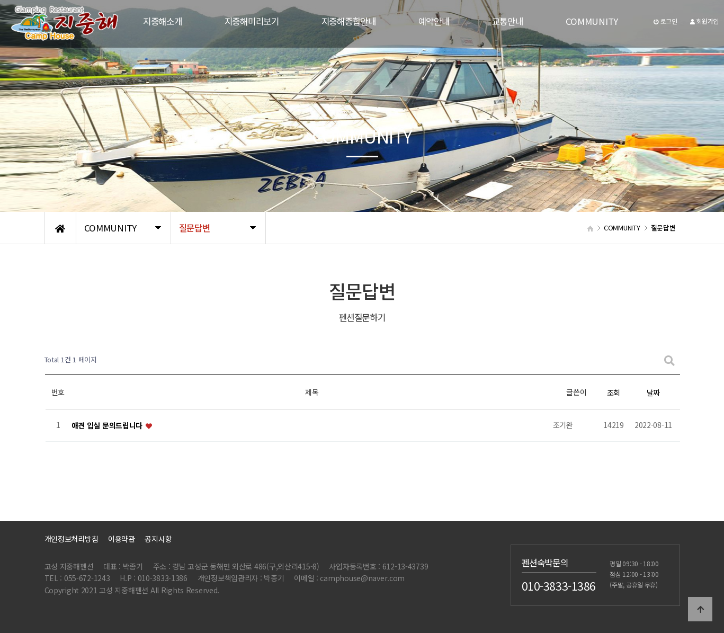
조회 (613, 392)
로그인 (665, 20)
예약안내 (434, 21)
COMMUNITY (592, 21)
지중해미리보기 (252, 21)
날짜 (653, 392)
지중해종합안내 (348, 21)
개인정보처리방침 (71, 538)
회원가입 (704, 20)
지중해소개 (162, 21)
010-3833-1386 (559, 585)
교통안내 (507, 21)
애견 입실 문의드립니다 (108, 425)
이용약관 (121, 538)
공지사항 (158, 538)
